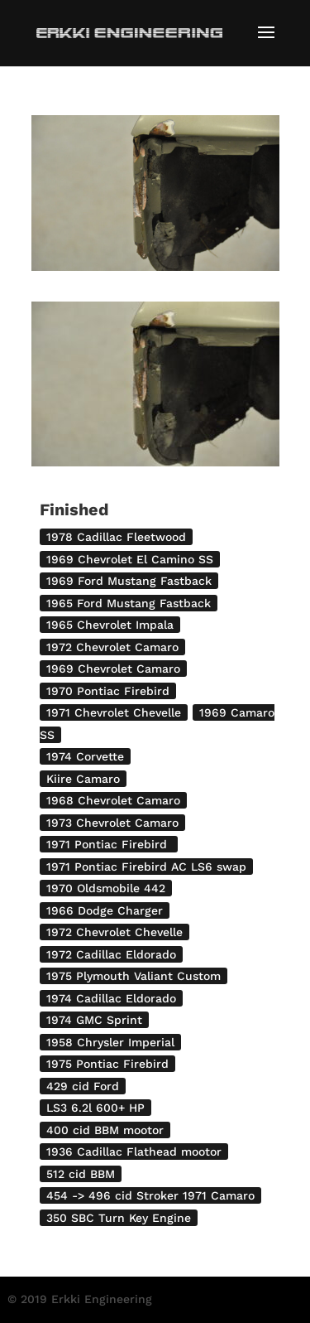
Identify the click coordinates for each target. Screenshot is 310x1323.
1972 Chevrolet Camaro (112, 647)
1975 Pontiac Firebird (107, 1063)
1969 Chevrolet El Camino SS (129, 559)
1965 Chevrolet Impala (110, 624)
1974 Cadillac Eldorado (111, 998)
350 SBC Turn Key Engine (118, 1217)
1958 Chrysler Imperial (110, 1042)
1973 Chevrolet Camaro (112, 822)
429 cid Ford (82, 1086)
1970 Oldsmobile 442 (105, 888)
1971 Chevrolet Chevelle (113, 712)
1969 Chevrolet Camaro (113, 668)
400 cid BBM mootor (105, 1130)
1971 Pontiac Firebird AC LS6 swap (146, 866)
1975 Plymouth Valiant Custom (133, 976)
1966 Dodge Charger (104, 910)
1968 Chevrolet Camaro (113, 800)
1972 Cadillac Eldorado (111, 954)
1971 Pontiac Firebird (108, 844)
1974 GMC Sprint (94, 1019)
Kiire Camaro (83, 778)
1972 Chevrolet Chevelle (114, 932)
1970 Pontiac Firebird (107, 691)
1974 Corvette (85, 756)
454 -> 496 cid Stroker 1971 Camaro (150, 1195)
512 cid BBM (80, 1174)
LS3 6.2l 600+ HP (95, 1107)
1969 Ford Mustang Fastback (129, 580)
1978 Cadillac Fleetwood (116, 536)
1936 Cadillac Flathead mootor (134, 1151)
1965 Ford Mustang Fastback (128, 603)
